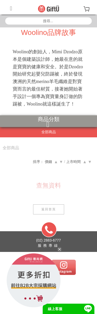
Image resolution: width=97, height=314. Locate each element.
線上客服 (55, 309)
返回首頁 (48, 209)
